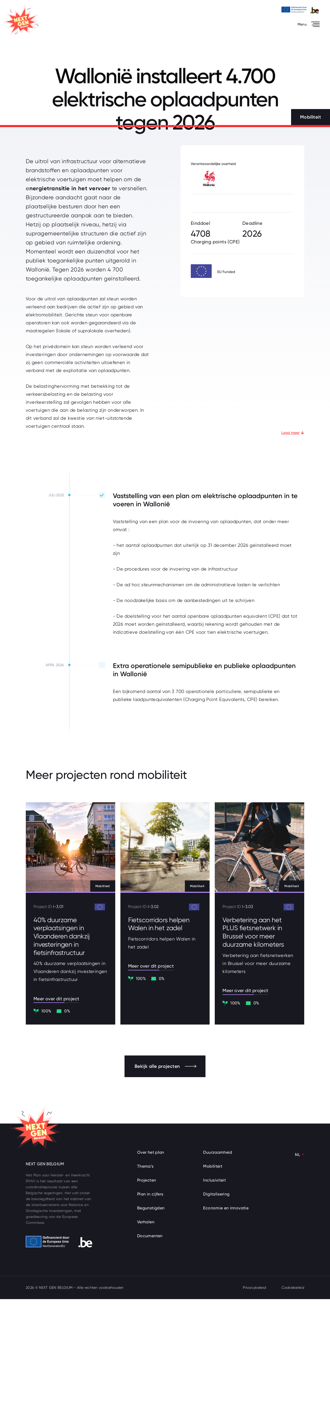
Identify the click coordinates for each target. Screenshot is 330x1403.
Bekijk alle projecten (165, 1170)
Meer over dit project (57, 1102)
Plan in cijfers (150, 1297)
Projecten (146, 1284)
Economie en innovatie (226, 1311)
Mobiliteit (212, 1270)
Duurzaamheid (217, 1256)
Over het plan (150, 1256)
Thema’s (145, 1270)
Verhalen (145, 1325)
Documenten (150, 1339)
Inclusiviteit (214, 1284)
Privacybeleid (254, 1391)
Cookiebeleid (293, 1391)
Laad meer (292, 536)
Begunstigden (150, 1311)
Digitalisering (216, 1297)
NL (297, 1258)
